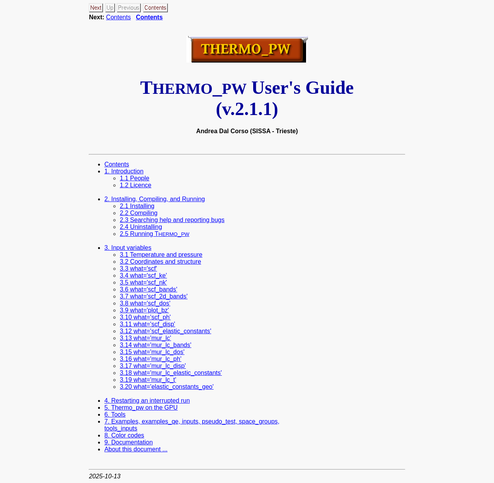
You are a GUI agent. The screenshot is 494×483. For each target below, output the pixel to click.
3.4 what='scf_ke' (143, 275)
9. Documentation (128, 442)
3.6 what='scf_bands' (148, 289)
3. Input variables (127, 247)
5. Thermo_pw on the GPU (141, 407)
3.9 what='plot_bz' (144, 310)
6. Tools (114, 414)
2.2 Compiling (138, 213)
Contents (118, 17)
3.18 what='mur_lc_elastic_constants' (171, 372)
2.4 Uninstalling (141, 227)
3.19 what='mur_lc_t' (148, 379)
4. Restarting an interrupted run (146, 400)
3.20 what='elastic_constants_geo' (166, 386)
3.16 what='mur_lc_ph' (150, 359)
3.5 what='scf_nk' (143, 282)
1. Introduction (123, 171)
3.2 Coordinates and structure (160, 261)
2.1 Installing (137, 206)
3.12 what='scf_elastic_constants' (165, 331)
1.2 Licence (135, 185)
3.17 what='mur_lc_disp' (153, 366)
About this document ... (135, 449)
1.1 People (134, 178)
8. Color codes (124, 435)
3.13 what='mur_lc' (145, 338)
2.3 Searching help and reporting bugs (172, 220)
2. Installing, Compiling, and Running (154, 199)
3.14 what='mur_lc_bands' (155, 345)
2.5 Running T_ (154, 233)
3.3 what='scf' (138, 268)
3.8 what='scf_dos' (145, 303)
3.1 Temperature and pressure (161, 254)
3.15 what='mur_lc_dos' (152, 352)
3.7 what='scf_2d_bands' (154, 296)
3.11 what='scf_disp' (147, 324)
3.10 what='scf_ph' (145, 317)
